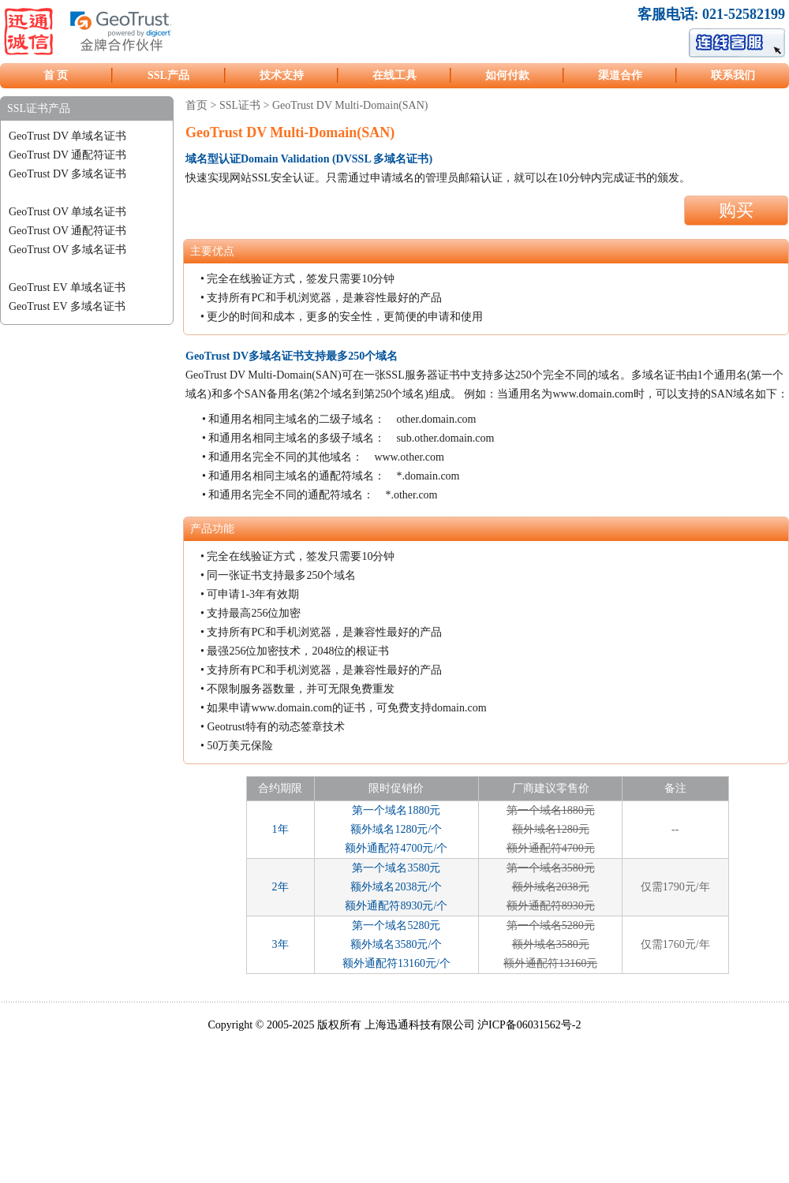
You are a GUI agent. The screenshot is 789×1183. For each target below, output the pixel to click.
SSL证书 (239, 105)
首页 (196, 105)
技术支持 (282, 75)
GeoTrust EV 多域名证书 (67, 306)
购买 (736, 210)
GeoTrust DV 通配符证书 (67, 155)
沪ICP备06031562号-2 (529, 1025)
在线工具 (394, 75)
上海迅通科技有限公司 (420, 1025)
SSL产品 (168, 75)
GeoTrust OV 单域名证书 (67, 212)
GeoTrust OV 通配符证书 (67, 231)
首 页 (56, 75)
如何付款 (507, 75)
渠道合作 (620, 75)
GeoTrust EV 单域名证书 (67, 287)
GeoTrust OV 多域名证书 (67, 250)
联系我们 (733, 75)
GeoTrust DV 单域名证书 (67, 136)
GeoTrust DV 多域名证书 (67, 174)
